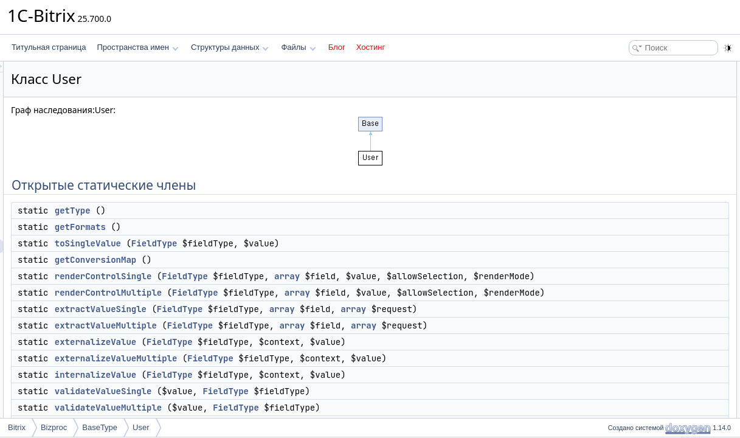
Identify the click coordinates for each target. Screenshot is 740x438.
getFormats (232, 226)
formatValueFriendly (646, 295)
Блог (336, 47)
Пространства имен (137, 47)
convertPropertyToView (651, 255)
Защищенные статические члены (660, 269)
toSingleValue (240, 243)
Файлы (298, 47)
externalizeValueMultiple (268, 398)
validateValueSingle (646, 228)
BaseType (99, 427)
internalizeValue (247, 414)
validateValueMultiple (648, 242)
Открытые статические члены (654, 68)
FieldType (306, 243)
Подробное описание (640, 349)
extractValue (634, 322)
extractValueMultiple (258, 352)
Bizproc (54, 427)
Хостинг (370, 47)
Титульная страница (49, 47)
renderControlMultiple (260, 306)
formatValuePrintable (648, 282)
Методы (617, 362)
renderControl (636, 309)
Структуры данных (230, 47)
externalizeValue (247, 382)
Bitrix (17, 427)
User (141, 427)
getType (225, 210)
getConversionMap (247, 259)
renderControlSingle (255, 276)
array (439, 276)
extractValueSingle (253, 335)
